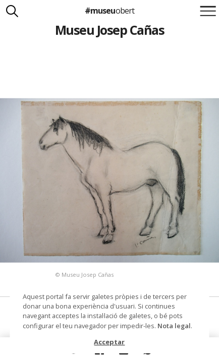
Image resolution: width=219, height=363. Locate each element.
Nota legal (174, 325)
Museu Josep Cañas (109, 29)
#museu (109, 10)
